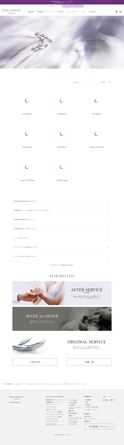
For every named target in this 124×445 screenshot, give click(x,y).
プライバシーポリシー (90, 419)
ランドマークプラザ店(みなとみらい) (75, 418)
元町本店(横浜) (73, 413)
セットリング (50, 12)
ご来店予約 (92, 12)
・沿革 (86, 402)
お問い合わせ (88, 416)
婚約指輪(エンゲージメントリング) (56, 400)
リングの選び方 (73, 400)
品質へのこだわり (51, 409)
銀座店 (70, 416)
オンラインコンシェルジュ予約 (75, 408)
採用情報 (86, 414)
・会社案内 (87, 405)
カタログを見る (73, 422)
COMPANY (87, 396)
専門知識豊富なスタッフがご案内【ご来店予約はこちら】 (62, 2)
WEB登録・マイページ (99, 426)
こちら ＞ (70, 269)
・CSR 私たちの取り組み (91, 407)
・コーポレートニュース (91, 409)
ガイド (83, 12)
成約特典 (60, 12)
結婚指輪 (40, 12)
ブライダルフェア (51, 407)
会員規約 (86, 421)
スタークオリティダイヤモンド (55, 414)
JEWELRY (51, 6)
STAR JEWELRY (14, 402)
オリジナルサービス (52, 419)
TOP (4, 384)
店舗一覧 (89, 365)
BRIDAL (72, 6)
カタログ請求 (72, 424)
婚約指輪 (31, 12)
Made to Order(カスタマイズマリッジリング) (55, 424)
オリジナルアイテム (52, 421)
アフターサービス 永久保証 (54, 412)
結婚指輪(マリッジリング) (53, 402)
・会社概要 (87, 400)
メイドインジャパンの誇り (54, 417)
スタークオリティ (72, 12)
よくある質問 (72, 402)
